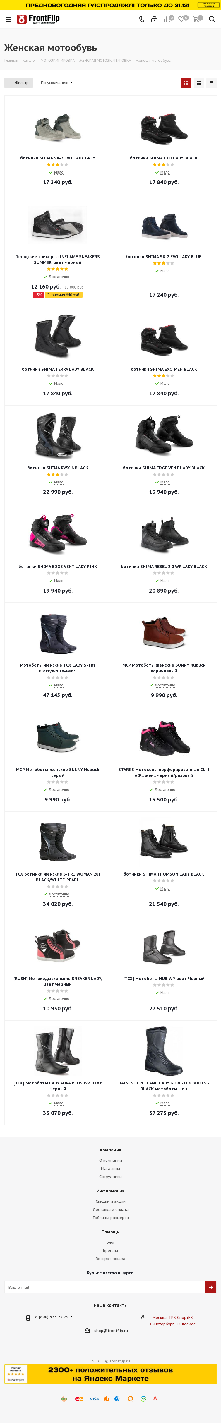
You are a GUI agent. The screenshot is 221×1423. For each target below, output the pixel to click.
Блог (111, 1242)
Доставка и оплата (110, 1209)
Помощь (110, 1232)
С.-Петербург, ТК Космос (173, 1323)
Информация (110, 1191)
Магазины (110, 1168)
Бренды (110, 1250)
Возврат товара (110, 1258)
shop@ (101, 1330)
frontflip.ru (118, 1330)
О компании (110, 1160)
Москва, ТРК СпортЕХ (173, 1317)
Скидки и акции (111, 1201)
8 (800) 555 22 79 (51, 1316)
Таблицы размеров (110, 1217)
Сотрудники (110, 1176)
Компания (110, 1150)
